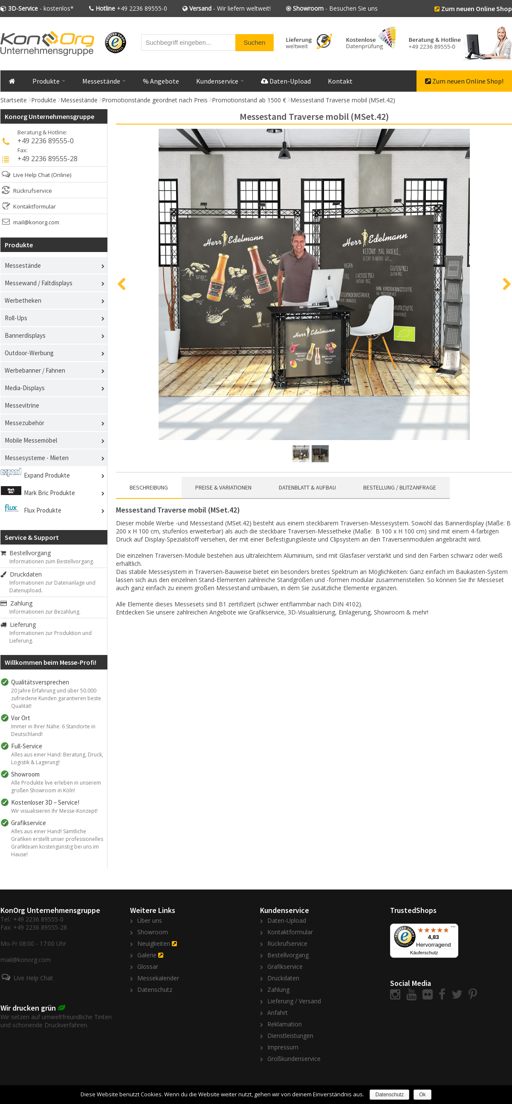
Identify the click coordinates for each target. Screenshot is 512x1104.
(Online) (61, 175)
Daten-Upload (286, 81)
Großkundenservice (294, 1059)
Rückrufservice (32, 190)
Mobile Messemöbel (31, 440)
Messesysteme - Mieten (37, 458)
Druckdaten (21, 574)
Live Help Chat (31, 175)
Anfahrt (277, 1012)
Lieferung (18, 624)
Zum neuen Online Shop (476, 8)
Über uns (149, 920)
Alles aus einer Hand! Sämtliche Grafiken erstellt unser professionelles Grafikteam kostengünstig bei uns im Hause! (57, 843)
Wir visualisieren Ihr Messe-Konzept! (54, 810)
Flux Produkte (42, 510)
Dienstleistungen (290, 1036)
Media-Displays (25, 388)
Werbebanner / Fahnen (35, 370)
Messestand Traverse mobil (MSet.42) (342, 100)
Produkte (48, 81)
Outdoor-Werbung (29, 353)
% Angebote (161, 81)
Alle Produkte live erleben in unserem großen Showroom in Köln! (56, 786)
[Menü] (453, 929)
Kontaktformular (34, 206)
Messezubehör (24, 423)
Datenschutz (154, 989)
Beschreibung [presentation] (149, 487)
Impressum (282, 1047)
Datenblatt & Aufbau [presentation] (307, 487)
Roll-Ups (16, 318)
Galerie (146, 955)
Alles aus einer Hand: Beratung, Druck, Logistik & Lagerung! (57, 758)
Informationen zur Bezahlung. (45, 611)
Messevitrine (22, 405)
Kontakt (340, 81)
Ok (422, 1095)
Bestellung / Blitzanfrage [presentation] (399, 487)
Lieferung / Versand (294, 1001)
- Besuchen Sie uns (335, 8)
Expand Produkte (47, 475)
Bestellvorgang (25, 553)
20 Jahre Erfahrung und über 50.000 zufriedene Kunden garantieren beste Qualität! (56, 698)
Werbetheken (23, 300)
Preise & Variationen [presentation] (223, 487)
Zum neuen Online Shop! (464, 81)
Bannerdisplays (25, 335)
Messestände (104, 81)
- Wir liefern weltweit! (230, 8)
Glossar (147, 966)
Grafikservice (285, 966)
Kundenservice (220, 81)
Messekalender (158, 978)
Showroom (152, 932)
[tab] (149, 488)
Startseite (13, 100)
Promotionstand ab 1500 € (249, 100)
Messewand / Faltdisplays (38, 283)
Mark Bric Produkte (49, 493)
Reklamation (284, 1024)
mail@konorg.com (36, 222)
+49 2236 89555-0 (131, 8)
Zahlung (16, 603)
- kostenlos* (41, 8)
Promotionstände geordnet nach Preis (155, 100)
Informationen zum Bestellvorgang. (51, 561)
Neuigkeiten (153, 943)
